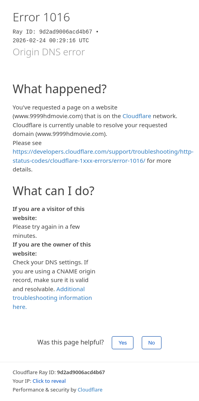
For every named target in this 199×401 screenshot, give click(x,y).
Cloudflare (136, 116)
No (151, 343)
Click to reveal (49, 380)
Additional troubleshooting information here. (52, 298)
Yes (122, 343)
